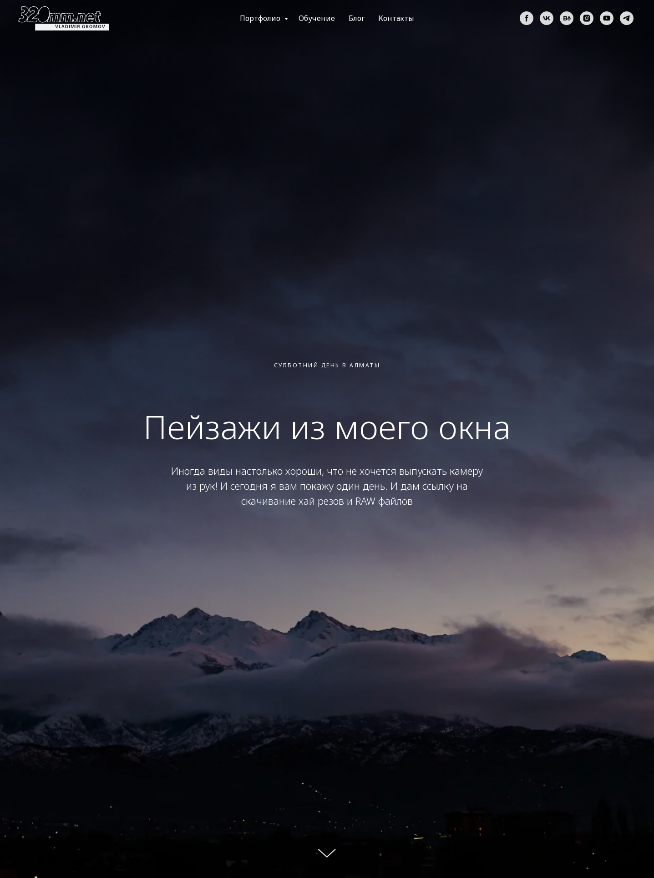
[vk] (546, 18)
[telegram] (627, 18)
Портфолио (261, 18)
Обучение (317, 18)
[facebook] (526, 18)
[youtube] (606, 18)
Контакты (396, 18)
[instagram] (586, 18)
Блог (357, 18)
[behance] (566, 18)
